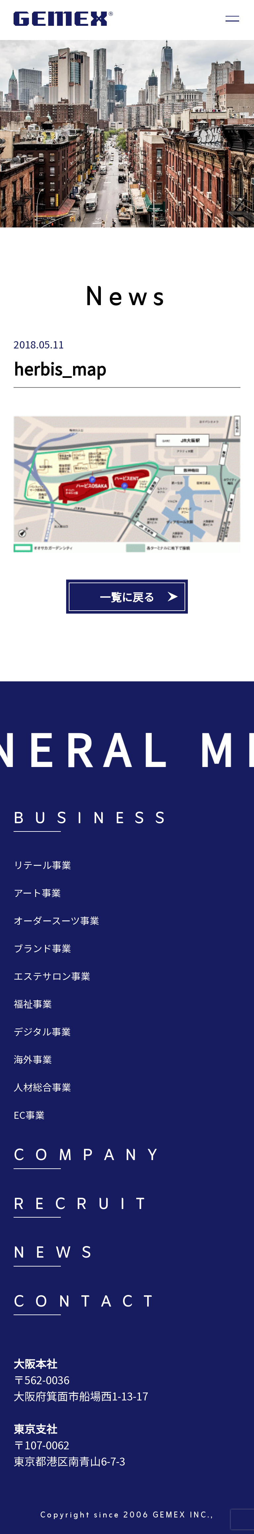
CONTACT (89, 1302)
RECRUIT (85, 1205)
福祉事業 (33, 1003)
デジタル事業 (42, 1031)
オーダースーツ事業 (56, 920)
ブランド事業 (42, 948)
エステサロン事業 (52, 976)
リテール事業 (42, 864)
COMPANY (91, 1156)
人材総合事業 (42, 1087)
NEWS (58, 1254)
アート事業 (37, 892)
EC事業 (29, 1114)
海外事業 (33, 1059)
